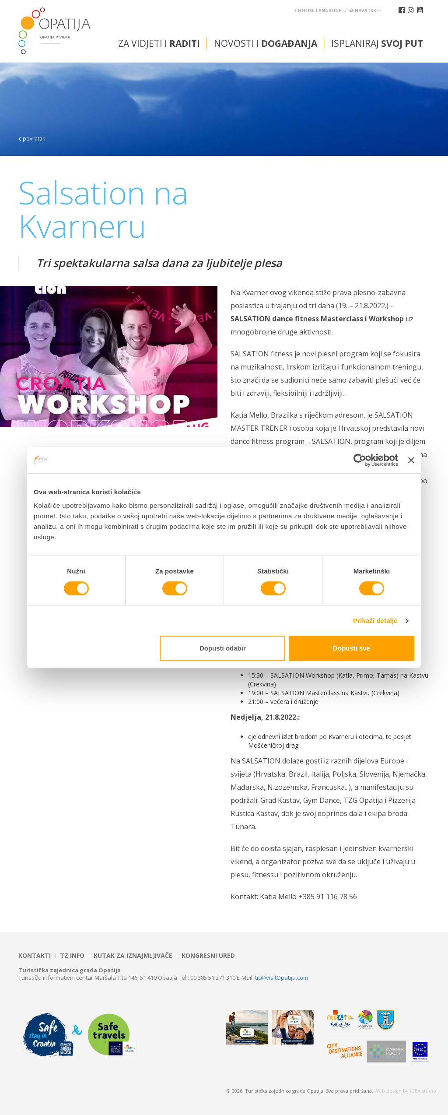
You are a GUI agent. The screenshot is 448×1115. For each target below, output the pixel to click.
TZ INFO (72, 955)
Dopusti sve (351, 648)
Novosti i (265, 43)
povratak (31, 138)
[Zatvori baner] (411, 460)
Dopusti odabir (223, 648)
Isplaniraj (377, 43)
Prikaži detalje (375, 620)
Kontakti (34, 955)
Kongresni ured (208, 955)
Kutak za (133, 955)
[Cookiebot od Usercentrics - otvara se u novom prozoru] (360, 460)
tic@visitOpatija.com (281, 977)
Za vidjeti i (159, 43)
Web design (388, 1090)
